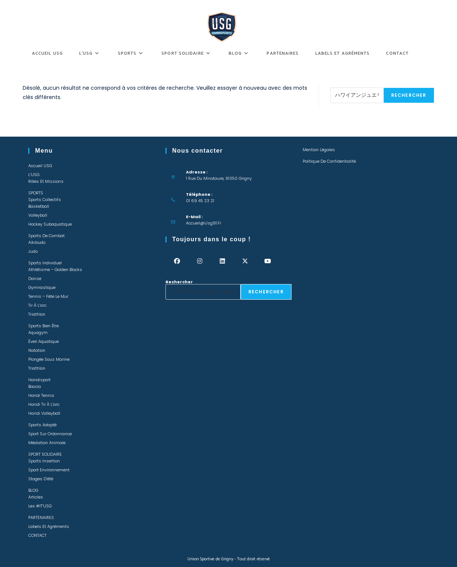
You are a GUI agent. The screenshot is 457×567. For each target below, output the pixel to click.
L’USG (33, 175)
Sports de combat (46, 236)
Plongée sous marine (49, 359)
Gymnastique (41, 287)
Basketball (38, 206)
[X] (245, 261)
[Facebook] (177, 261)
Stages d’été (40, 479)
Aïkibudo (36, 242)
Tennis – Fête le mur (48, 296)
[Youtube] (267, 261)
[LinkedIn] (222, 261)
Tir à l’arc (37, 305)
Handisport (39, 380)
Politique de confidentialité (329, 161)
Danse (34, 278)
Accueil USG (40, 166)
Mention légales (319, 150)
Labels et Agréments (48, 526)
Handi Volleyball (44, 413)
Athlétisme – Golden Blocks (55, 270)
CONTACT (37, 535)
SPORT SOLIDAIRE (45, 454)
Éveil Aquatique (43, 341)
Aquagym (38, 332)
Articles (35, 497)
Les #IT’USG (40, 506)
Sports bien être (43, 326)
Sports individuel (45, 263)
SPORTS (35, 193)
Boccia (34, 386)
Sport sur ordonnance (50, 434)
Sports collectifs (44, 200)
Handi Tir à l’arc (43, 404)
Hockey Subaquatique (50, 224)
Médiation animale (46, 443)
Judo (33, 251)
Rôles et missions (46, 181)
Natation (36, 350)
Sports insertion (44, 461)
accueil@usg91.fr (203, 223)
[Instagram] (199, 261)
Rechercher (344, 85)
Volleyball (37, 215)
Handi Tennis (41, 395)
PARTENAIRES (41, 517)
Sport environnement (49, 470)
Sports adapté (42, 425)
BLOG (33, 490)
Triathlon (36, 314)
